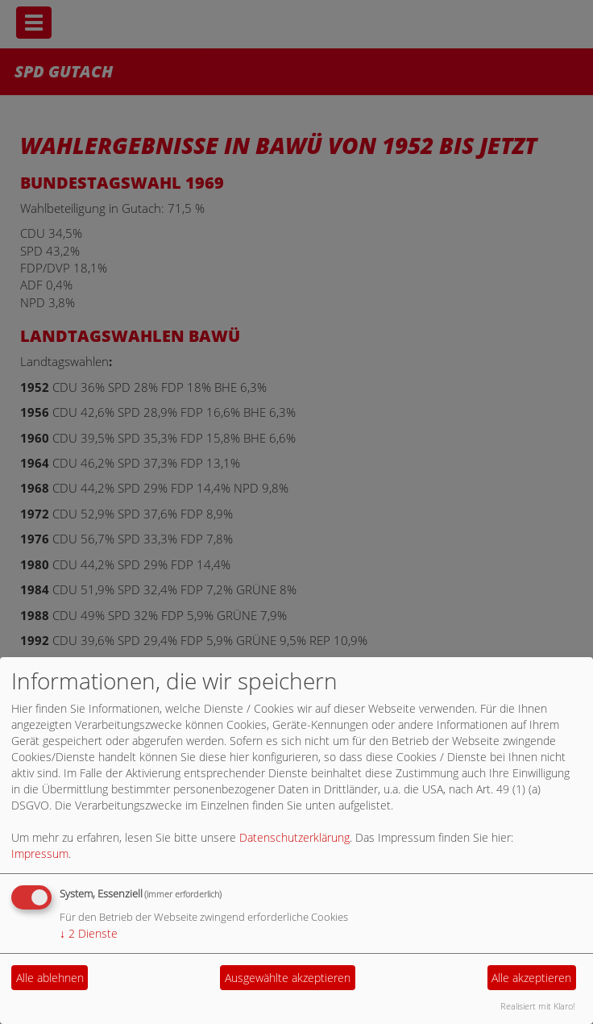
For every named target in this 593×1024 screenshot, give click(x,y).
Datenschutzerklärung (294, 837)
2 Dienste (89, 933)
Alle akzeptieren (531, 977)
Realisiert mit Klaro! (537, 1006)
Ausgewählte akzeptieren (287, 977)
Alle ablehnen (50, 977)
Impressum (39, 853)
